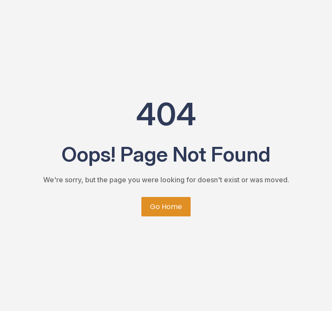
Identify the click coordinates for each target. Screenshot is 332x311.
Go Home (166, 207)
